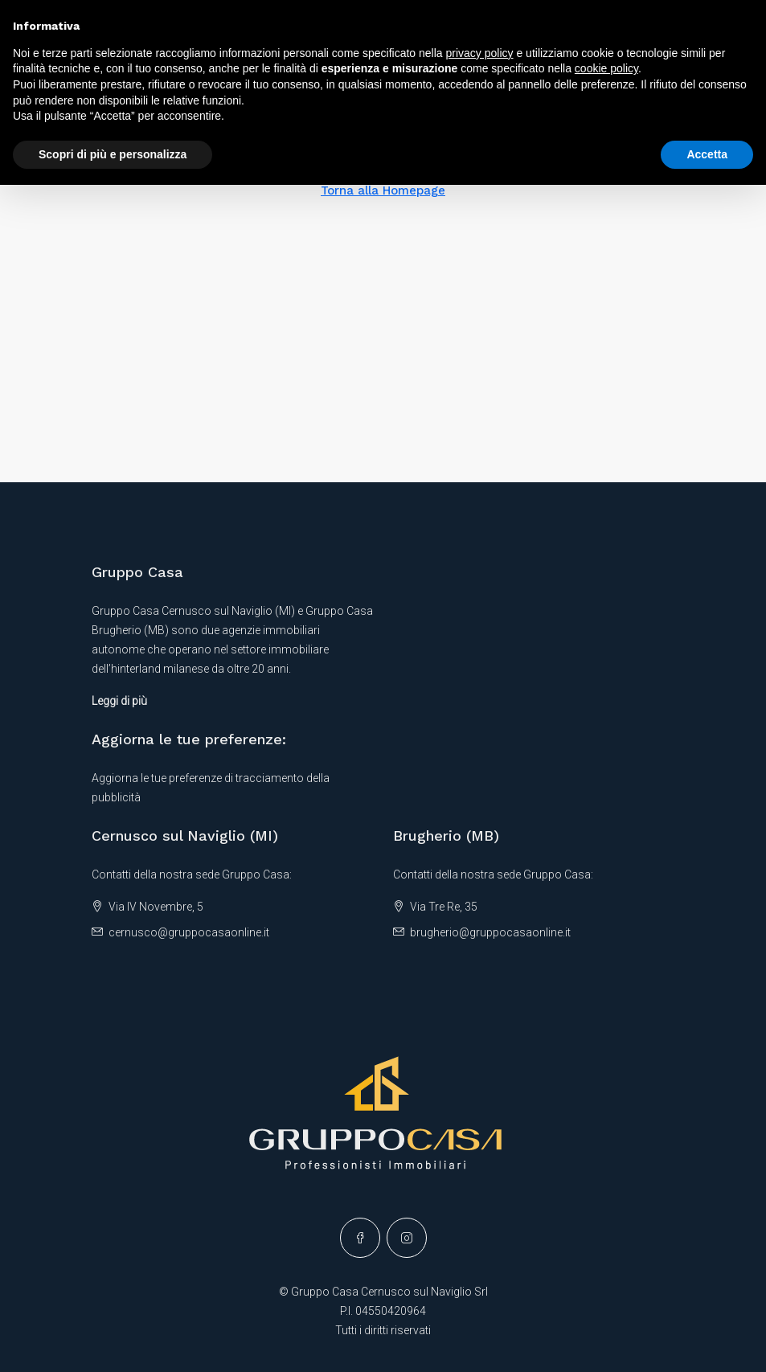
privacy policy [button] (480, 53)
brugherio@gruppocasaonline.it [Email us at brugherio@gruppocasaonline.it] (490, 932)
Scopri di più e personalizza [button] (112, 154)
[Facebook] (360, 1238)
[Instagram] (407, 1238)
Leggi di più (119, 700)
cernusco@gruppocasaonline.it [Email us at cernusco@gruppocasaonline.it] (189, 932)
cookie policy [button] (606, 68)
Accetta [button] (706, 154)
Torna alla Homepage (383, 190)
